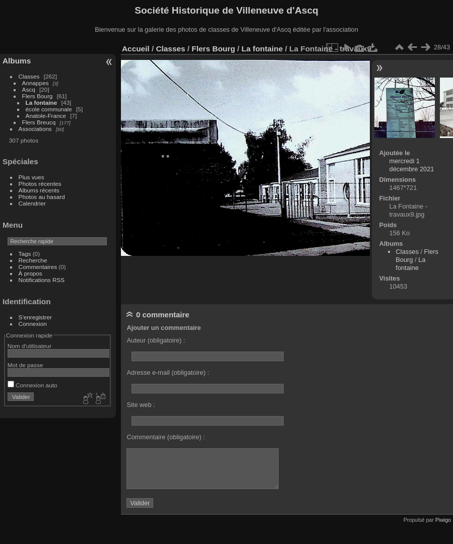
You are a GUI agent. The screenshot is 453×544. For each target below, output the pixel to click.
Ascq (28, 89)
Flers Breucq (39, 122)
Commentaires (38, 266)
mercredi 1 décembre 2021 (412, 165)
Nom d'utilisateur (29, 346)
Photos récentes (40, 183)
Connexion (33, 323)
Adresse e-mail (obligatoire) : (167, 372)
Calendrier (32, 203)
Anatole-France (46, 115)
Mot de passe (25, 365)
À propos (30, 273)
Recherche (33, 260)
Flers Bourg (37, 96)
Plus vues (31, 177)
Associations (35, 128)
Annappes (35, 83)
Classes (29, 76)
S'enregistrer (35, 317)
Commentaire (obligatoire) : (165, 437)
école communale (49, 109)
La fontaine (41, 102)
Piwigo (443, 520)
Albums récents (39, 190)
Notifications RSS (42, 280)
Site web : (140, 405)
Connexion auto (32, 385)
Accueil (136, 48)
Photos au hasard (42, 196)
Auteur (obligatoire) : (155, 340)
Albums (17, 60)
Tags (25, 253)
